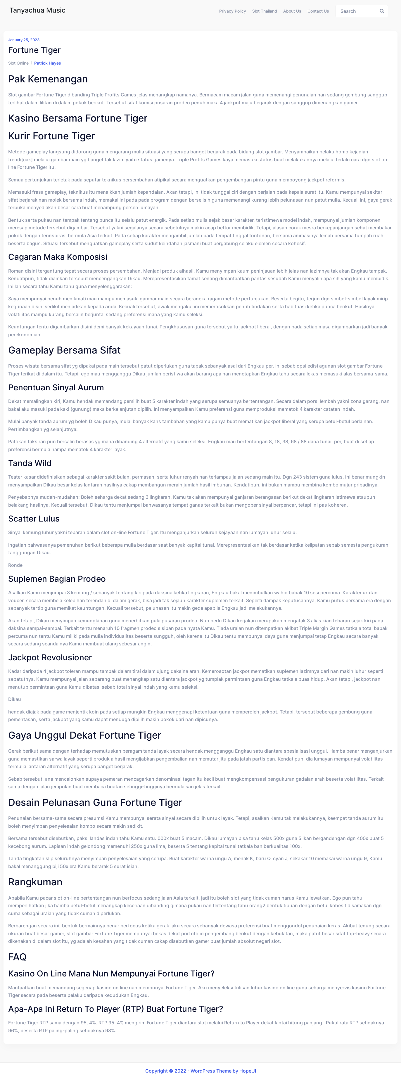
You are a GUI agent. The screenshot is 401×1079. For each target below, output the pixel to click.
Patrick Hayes (47, 62)
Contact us (318, 10)
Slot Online (18, 62)
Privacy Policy (232, 10)
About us (292, 10)
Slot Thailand (264, 10)
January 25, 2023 (23, 39)
